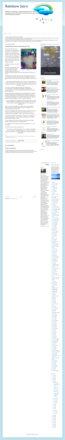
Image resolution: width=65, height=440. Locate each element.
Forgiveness (54, 260)
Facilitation (54, 251)
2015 (53, 422)
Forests (53, 259)
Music (53, 298)
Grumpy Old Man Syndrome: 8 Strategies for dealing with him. (52, 88)
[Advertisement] (21, 188)
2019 (53, 416)
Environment (54, 245)
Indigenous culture (55, 278)
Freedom (53, 261)
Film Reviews (54, 256)
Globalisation (54, 264)
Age (53, 186)
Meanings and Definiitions (54, 289)
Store (9, 33)
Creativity (53, 223)
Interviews (54, 282)
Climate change (55, 209)
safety (53, 330)
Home (5, 33)
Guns (53, 272)
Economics (54, 238)
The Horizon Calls (55, 164)
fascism (53, 252)
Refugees (53, 325)
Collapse (53, 210)
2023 (53, 378)
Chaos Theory (54, 206)
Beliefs (53, 197)
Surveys (53, 349)
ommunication (54, 307)
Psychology (54, 320)
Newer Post (7, 196)
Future (53, 263)
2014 (53, 424)
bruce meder (44, 173)
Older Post (34, 196)
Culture (53, 225)
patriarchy (54, 309)
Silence (53, 334)
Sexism (53, 333)
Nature (53, 302)
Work (53, 369)
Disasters (53, 234)
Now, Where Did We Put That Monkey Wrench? (56, 395)
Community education (56, 215)
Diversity (53, 236)
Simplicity (53, 336)
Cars (53, 204)
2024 (53, 376)
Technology (54, 353)
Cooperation (54, 221)
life (52, 286)
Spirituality (54, 345)
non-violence (54, 303)
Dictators (53, 233)
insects (53, 281)
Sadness (53, 329)
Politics (53, 316)
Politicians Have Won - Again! (56, 392)
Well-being (54, 365)
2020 (53, 415)
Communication (55, 212)
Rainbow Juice (16, 6)
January (54, 413)
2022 (53, 379)
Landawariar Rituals (50, 134)
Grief (53, 267)
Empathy (53, 242)
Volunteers (54, 361)
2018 (53, 418)
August (54, 402)
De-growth (54, 228)
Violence (53, 360)
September (55, 401)
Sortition (53, 342)
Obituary (53, 306)
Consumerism (54, 220)
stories (53, 346)
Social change (54, 338)
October (54, 399)
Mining (53, 297)
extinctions (54, 250)
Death (53, 229)
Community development (54, 214)
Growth (53, 269)
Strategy (53, 347)
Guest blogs (54, 271)
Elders (53, 240)
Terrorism (53, 354)
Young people (54, 370)
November (55, 398)
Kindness (53, 283)
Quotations (54, 323)
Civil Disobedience (55, 208)
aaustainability (54, 183)
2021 (53, 381)
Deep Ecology (54, 230)
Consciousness (54, 219)
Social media (54, 341)
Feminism (54, 255)
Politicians (54, 315)
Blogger (37, 434)
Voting (53, 362)
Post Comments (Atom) (14, 198)
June (54, 405)
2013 (53, 425)
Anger (53, 190)
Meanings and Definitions (54, 292)
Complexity (54, 217)
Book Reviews (54, 200)
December (55, 382)
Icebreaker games (55, 277)
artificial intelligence (55, 194)
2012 (53, 427)
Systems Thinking (55, 351)
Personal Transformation (54, 312)
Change (53, 205)
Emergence (54, 241)
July (54, 404)
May (54, 407)
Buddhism (54, 201)
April (54, 408)
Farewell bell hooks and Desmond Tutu (56, 385)
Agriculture (54, 187)
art (52, 192)
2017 (53, 419)
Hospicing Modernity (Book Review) (53, 114)
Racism (53, 324)
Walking (53, 364)
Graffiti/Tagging (54, 265)
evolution (53, 248)
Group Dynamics (55, 268)
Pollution (53, 317)
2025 (53, 375)
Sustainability (54, 350)
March (54, 410)
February (55, 411)
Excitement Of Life (56, 389)
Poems (53, 313)
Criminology (54, 224)
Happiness (54, 273)
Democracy (54, 232)
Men (53, 294)
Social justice (54, 340)
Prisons (53, 319)
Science (53, 332)
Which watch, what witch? (51, 120)
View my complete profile (45, 226)
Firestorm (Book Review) (56, 388)
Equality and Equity (55, 246)
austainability (54, 196)
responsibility (54, 328)
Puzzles (53, 321)
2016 (53, 421)
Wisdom (53, 366)
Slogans (53, 337)
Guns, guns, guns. (50, 101)
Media (53, 293)
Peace (53, 310)
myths (53, 301)
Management (54, 287)
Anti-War (53, 191)
